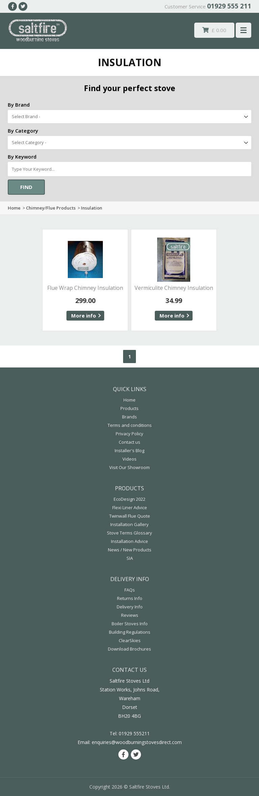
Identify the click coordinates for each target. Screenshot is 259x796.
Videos (129, 459)
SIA (129, 558)
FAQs (129, 590)
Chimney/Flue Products (51, 208)
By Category (23, 130)
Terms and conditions (130, 425)
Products (129, 408)
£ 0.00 (214, 30)
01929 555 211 (229, 6)
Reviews (129, 615)
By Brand (19, 104)
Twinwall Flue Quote (129, 516)
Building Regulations (129, 632)
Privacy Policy (129, 434)
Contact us (129, 442)
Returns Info (129, 598)
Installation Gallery (129, 524)
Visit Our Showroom (129, 467)
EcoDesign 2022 (129, 499)
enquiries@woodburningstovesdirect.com (137, 742)
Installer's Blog (129, 450)
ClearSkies (130, 640)
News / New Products (129, 550)
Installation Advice (129, 541)
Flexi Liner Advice (129, 507)
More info (83, 315)
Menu (243, 30)
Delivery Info (130, 607)
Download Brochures (129, 649)
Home (14, 208)
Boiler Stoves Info (130, 624)
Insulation (91, 208)
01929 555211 (134, 733)
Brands (129, 417)
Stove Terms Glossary (129, 533)
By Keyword (22, 156)
